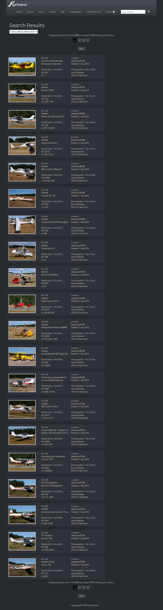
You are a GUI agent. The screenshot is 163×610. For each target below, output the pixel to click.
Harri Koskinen (77, 72)
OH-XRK (44, 256)
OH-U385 (45, 441)
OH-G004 (45, 309)
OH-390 (44, 204)
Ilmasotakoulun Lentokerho (53, 456)
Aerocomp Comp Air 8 (51, 63)
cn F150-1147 (47, 101)
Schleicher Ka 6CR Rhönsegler (54, 222)
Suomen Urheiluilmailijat (52, 60)
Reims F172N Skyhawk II (52, 485)
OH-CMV (45, 467)
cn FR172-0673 (48, 128)
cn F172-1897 (47, 497)
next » (81, 48)
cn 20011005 (46, 444)
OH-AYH (45, 520)
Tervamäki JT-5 (47, 248)
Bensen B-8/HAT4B (49, 274)
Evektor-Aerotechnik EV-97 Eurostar (57, 432)
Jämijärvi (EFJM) (78, 60)
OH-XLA (44, 362)
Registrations (76, 11)
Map (63, 11)
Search (30, 11)
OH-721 (44, 573)
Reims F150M (47, 90)
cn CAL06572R (47, 312)
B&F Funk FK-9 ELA (49, 406)
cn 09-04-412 (47, 417)
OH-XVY (44, 283)
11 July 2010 (83, 63)
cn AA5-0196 (47, 523)
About (41, 11)
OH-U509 (45, 177)
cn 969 (44, 233)
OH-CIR (44, 125)
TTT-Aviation (46, 535)
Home (19, 11)
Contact (52, 11)
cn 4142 (44, 207)
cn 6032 (44, 576)
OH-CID (44, 494)
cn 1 (43, 75)
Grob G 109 (46, 564)
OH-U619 (45, 415)
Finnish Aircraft (94, 11)
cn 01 (43, 259)
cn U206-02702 (48, 391)
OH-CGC (45, 98)
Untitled (44, 87)
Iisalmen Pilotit (47, 561)
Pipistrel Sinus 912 (49, 142)
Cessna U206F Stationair (52, 380)
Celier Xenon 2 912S (50, 301)
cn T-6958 (45, 365)
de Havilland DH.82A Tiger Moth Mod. (57, 353)
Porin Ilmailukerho (49, 482)
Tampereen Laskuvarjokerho (53, 377)
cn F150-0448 (47, 549)
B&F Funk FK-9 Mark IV (51, 169)
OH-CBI (44, 547)
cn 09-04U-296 (47, 180)
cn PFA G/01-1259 (49, 339)
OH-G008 (45, 336)
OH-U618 (45, 151)
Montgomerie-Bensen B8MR (54, 327)
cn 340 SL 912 (47, 154)
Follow (110, 11)
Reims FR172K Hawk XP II (52, 116)
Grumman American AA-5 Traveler (56, 512)
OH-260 (44, 230)
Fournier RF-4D (48, 195)
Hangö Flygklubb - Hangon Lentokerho (58, 430)
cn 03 (43, 286)
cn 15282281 (46, 470)
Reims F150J (46, 538)
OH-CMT (45, 388)
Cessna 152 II (47, 459)
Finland (74, 63)
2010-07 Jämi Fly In (79, 75)
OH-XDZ (45, 72)
